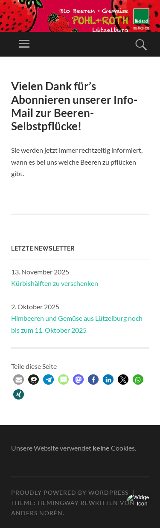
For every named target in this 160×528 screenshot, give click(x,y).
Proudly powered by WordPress (69, 492)
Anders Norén (37, 513)
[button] (18, 379)
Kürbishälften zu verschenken (54, 283)
